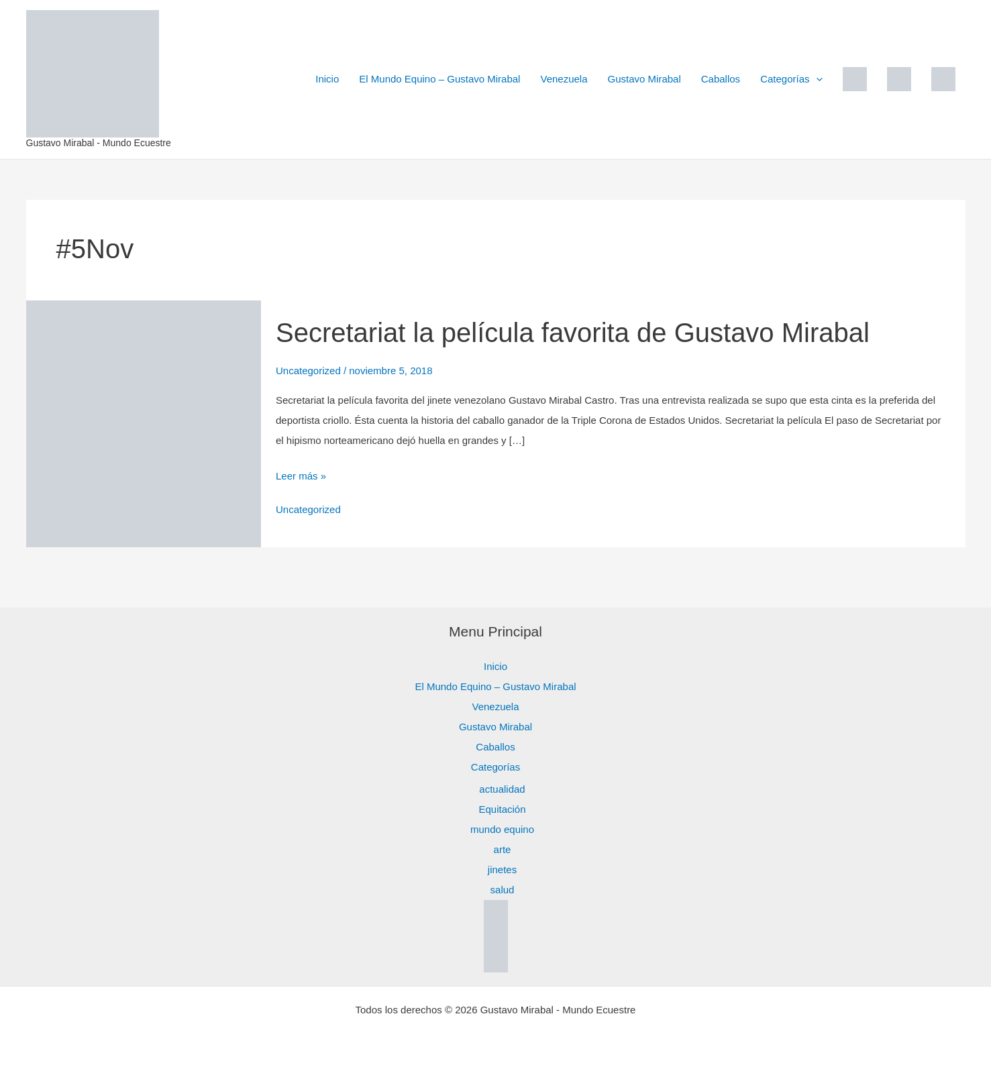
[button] (816, 79)
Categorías (791, 79)
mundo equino (502, 829)
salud (502, 889)
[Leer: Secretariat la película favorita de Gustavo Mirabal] (143, 423)
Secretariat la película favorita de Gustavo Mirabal (573, 332)
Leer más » (301, 474)
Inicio (327, 79)
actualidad (502, 789)
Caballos (720, 79)
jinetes (502, 869)
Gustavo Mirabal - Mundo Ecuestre (98, 142)
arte (502, 849)
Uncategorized (308, 370)
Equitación (501, 809)
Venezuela (563, 79)
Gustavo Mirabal (644, 79)
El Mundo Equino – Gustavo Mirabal (439, 79)
